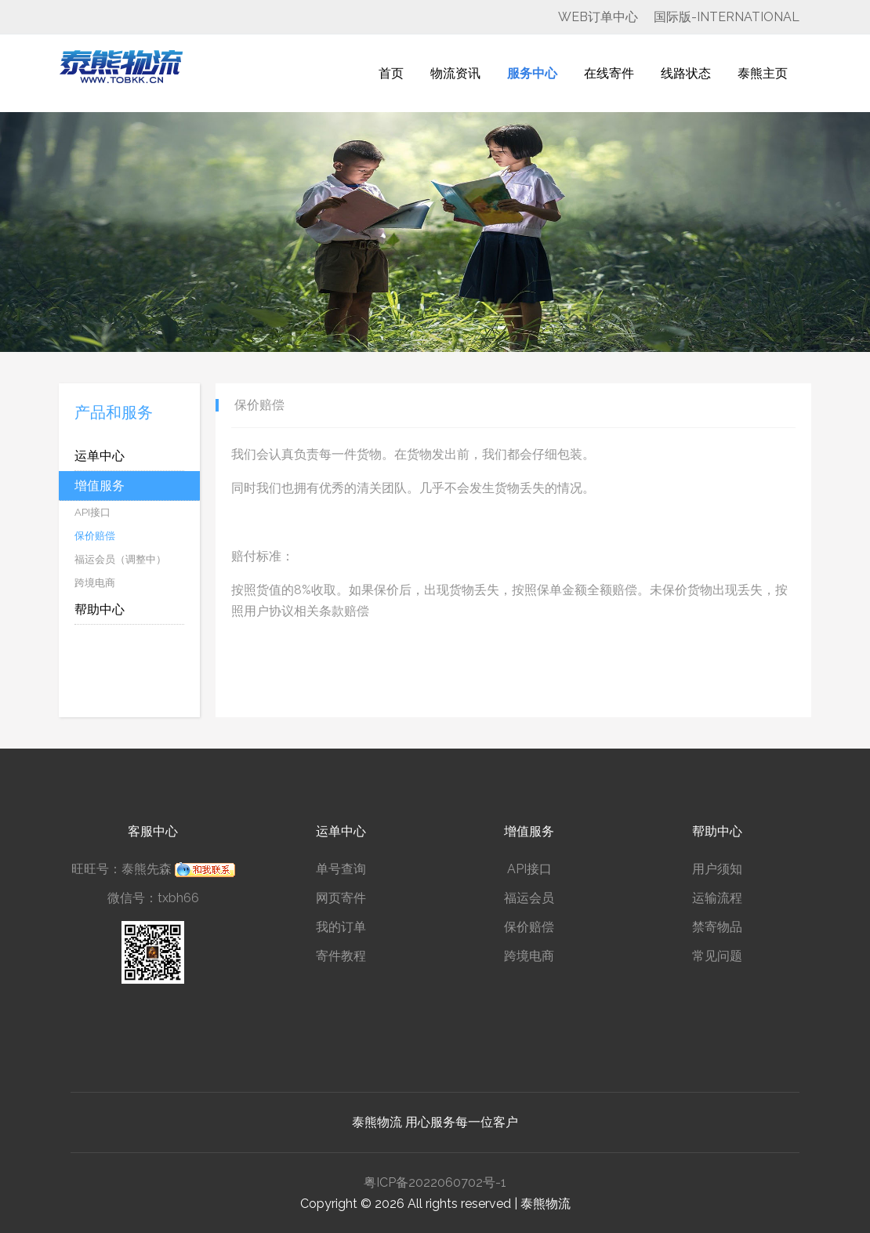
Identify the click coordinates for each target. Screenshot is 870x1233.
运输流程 (717, 897)
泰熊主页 (763, 73)
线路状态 (686, 73)
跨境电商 (529, 955)
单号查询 (341, 868)
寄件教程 (341, 955)
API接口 (529, 868)
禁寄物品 (717, 926)
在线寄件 (609, 73)
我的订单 (341, 926)
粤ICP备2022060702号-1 (435, 1182)
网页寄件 (341, 897)
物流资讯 (455, 73)
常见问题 (717, 955)
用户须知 (717, 868)
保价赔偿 (529, 926)
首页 (391, 73)
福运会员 (529, 897)
